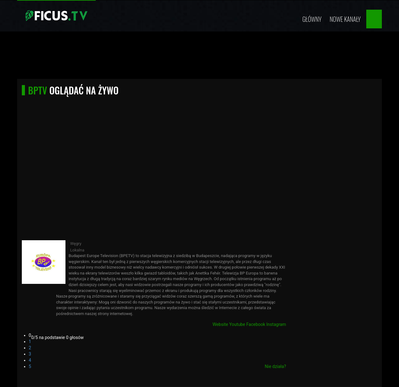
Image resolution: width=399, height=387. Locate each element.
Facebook (255, 324)
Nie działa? (275, 366)
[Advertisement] (199, 57)
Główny (312, 19)
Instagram (276, 324)
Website (220, 324)
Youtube (237, 324)
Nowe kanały (345, 19)
